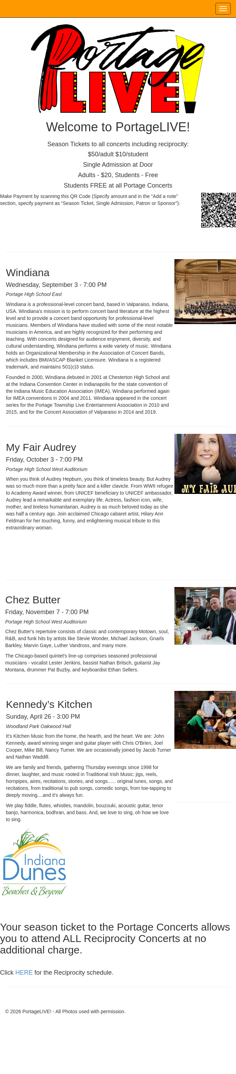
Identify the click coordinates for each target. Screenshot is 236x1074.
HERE (24, 972)
